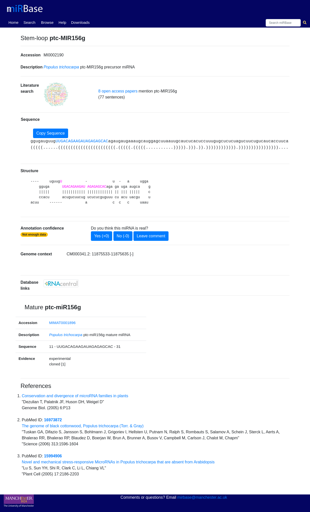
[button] (56, 94)
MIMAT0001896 (62, 323)
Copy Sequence (50, 133)
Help (62, 22)
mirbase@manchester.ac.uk (202, 497)
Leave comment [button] (151, 236)
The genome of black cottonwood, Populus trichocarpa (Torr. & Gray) (82, 426)
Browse (47, 22)
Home (14, 22)
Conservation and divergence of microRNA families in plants (75, 396)
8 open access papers (118, 91)
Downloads (80, 22)
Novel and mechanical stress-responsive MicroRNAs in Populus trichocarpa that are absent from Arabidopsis (118, 462)
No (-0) (123, 236)
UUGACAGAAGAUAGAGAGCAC (82, 141)
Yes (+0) (101, 236)
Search (30, 22)
